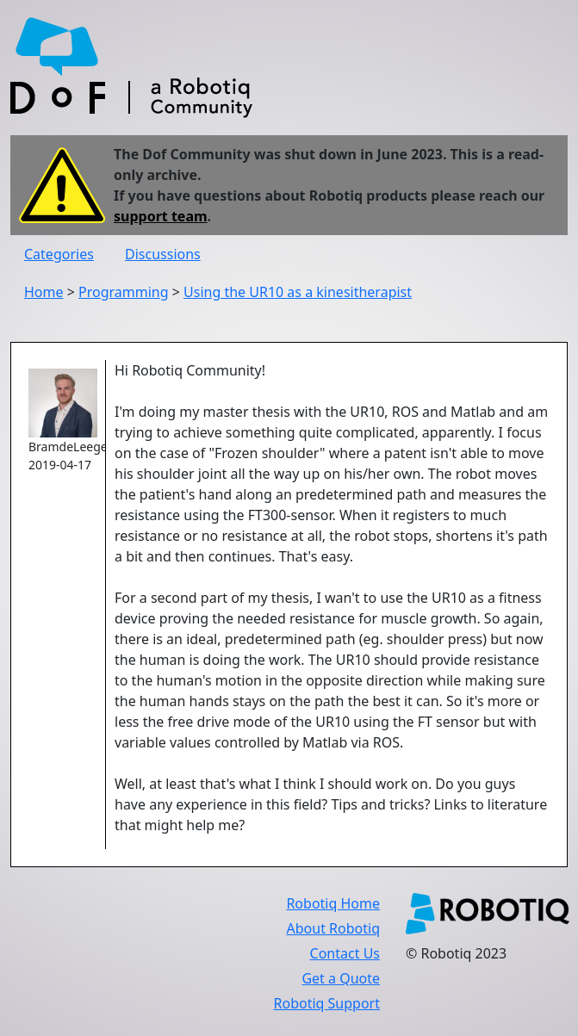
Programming (123, 291)
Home (44, 291)
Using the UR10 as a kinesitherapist (297, 291)
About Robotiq (333, 928)
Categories (59, 254)
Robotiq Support (327, 1003)
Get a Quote (340, 978)
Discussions (163, 254)
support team (161, 216)
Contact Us (345, 953)
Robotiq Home (333, 903)
